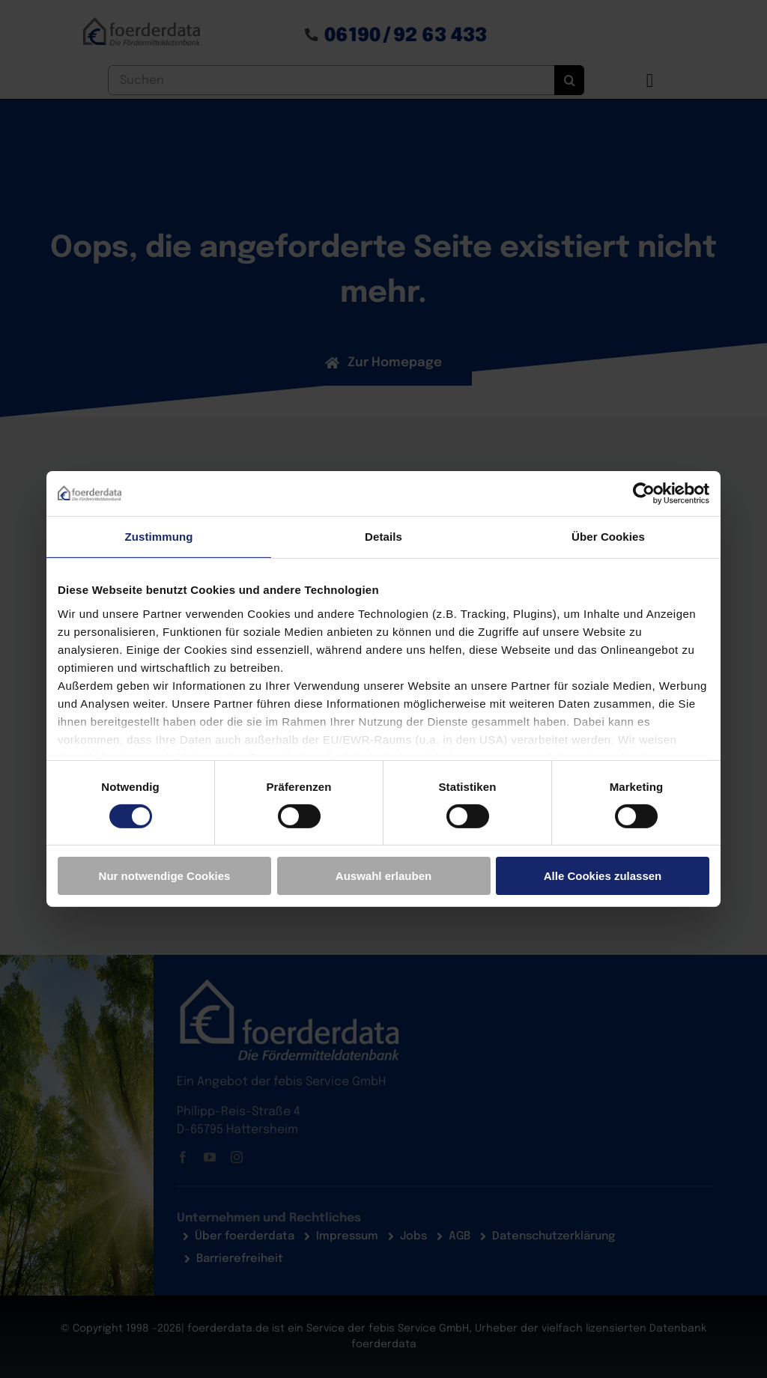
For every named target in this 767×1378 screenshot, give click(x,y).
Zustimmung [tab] (159, 536)
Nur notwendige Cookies (165, 875)
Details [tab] (383, 536)
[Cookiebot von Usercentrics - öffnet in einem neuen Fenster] (643, 493)
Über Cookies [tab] (608, 536)
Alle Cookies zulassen (603, 875)
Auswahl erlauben (383, 875)
